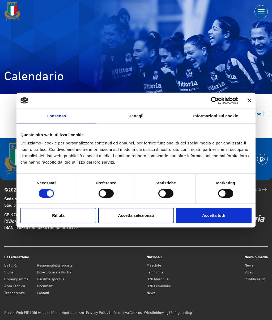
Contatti (43, 293)
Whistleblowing (156, 312)
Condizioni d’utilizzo (68, 312)
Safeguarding (181, 312)
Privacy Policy (97, 312)
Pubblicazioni (255, 279)
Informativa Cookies (126, 312)
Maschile (154, 265)
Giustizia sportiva (50, 279)
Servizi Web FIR (16, 312)
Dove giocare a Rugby (54, 272)
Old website (41, 312)
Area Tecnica (14, 286)
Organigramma (16, 279)
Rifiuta (58, 215)
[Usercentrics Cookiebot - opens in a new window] (215, 101)
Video (249, 272)
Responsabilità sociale (55, 265)
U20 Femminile (159, 286)
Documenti (45, 286)
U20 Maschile (157, 279)
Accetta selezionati (136, 215)
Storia (9, 272)
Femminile (155, 272)
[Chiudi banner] (250, 100)
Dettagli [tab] (136, 116)
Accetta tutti (213, 215)
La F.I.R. (10, 265)
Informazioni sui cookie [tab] (215, 116)
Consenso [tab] (56, 116)
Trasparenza (14, 293)
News (151, 293)
